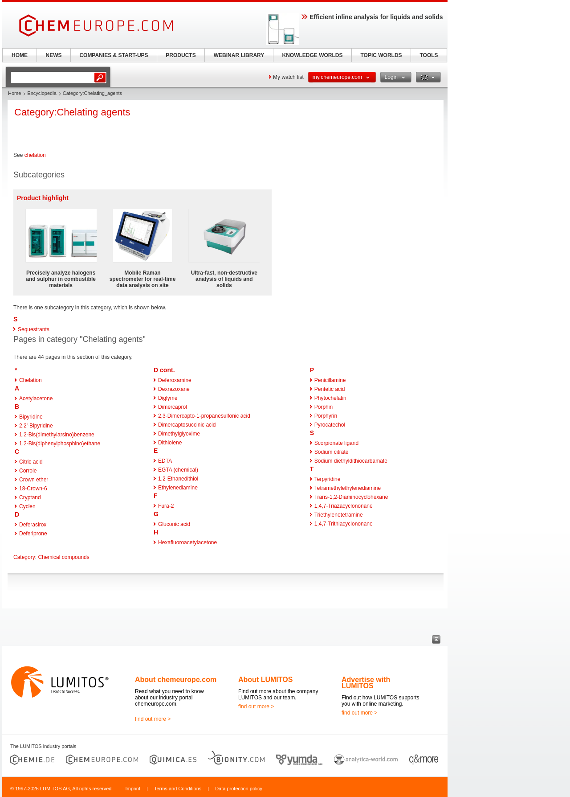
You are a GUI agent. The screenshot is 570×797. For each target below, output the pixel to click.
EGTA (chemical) (178, 470)
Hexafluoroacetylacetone (187, 542)
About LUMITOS (265, 679)
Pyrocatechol (329, 425)
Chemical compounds (63, 557)
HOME (20, 55)
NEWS (54, 55)
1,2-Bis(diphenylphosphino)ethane (59, 443)
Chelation (30, 380)
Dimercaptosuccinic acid (187, 425)
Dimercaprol (172, 407)
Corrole (28, 471)
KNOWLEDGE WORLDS (312, 55)
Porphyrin (325, 416)
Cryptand (30, 497)
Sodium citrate (331, 452)
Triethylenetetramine (338, 515)
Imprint (132, 788)
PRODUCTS (180, 55)
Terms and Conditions (177, 788)
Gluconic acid (174, 524)
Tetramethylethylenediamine (347, 488)
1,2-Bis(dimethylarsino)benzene (56, 434)
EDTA (165, 461)
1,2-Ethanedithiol (178, 479)
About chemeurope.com (175, 679)
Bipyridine (31, 417)
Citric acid (31, 462)
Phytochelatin (330, 398)
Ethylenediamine (178, 488)
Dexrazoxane (174, 389)
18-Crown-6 (33, 488)
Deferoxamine (174, 380)
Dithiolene (170, 443)
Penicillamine (330, 380)
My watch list (288, 77)
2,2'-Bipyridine (36, 426)
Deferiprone (33, 533)
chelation (35, 155)
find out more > (153, 719)
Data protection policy (238, 788)
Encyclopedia (41, 93)
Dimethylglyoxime (179, 434)
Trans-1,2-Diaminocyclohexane (351, 497)
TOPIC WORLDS (381, 55)
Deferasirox (32, 525)
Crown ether (33, 480)
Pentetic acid (329, 389)
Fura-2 (166, 506)
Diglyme (167, 398)
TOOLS (428, 55)
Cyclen (27, 506)
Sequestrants (33, 329)
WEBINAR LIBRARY (239, 55)
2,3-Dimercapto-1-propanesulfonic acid (204, 416)
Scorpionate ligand (336, 443)
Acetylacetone (36, 398)
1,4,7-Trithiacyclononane (343, 524)
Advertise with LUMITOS (366, 683)
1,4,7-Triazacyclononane (343, 506)
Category (24, 557)
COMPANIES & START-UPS (113, 55)
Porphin (323, 407)
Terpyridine (327, 479)
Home (14, 93)
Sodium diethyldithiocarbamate (350, 461)
